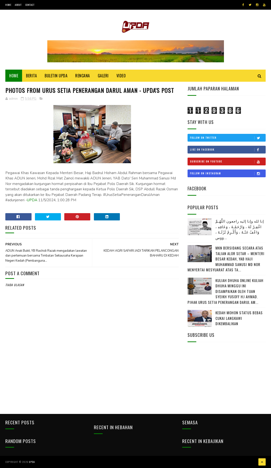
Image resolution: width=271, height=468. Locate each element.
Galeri (103, 76)
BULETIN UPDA (56, 76)
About (18, 5)
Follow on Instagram (227, 173)
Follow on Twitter (227, 138)
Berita (31, 76)
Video (121, 76)
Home (8, 5)
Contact (29, 5)
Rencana (82, 76)
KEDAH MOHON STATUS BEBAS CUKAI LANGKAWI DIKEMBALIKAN (239, 318)
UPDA (32, 200)
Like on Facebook (227, 150)
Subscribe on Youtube (227, 161)
